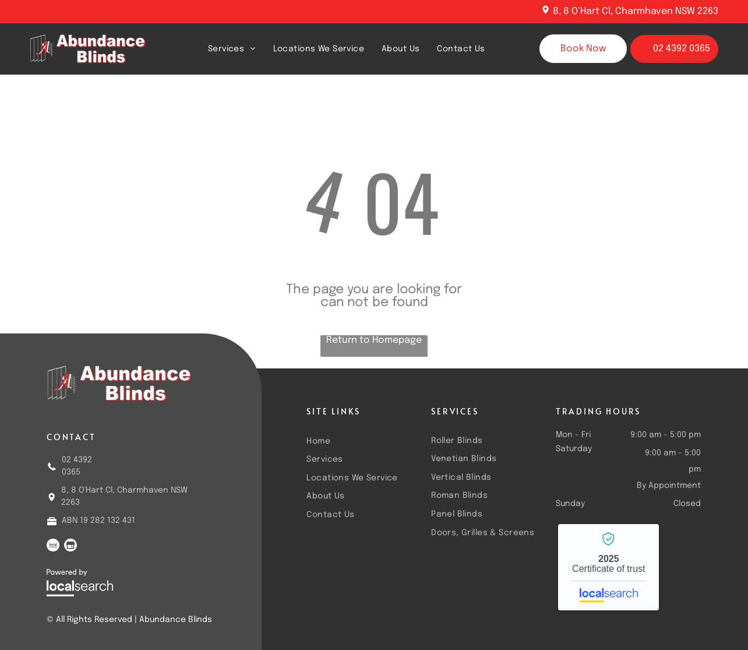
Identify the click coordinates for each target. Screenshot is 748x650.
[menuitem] (231, 48)
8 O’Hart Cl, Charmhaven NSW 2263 (640, 11)
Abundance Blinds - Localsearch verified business (608, 567)
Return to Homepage (374, 340)
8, (557, 11)
